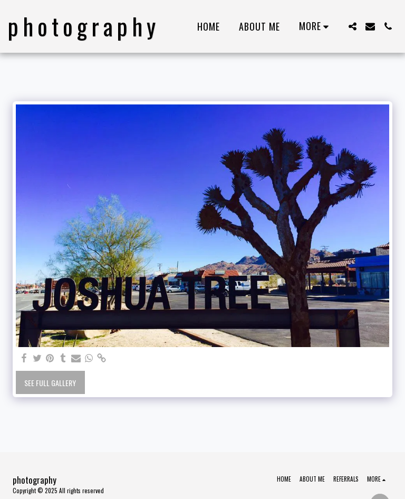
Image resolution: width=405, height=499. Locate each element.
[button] (352, 26)
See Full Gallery (50, 382)
